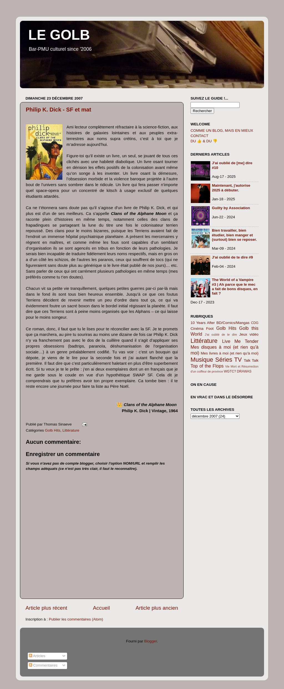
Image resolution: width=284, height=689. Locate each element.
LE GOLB (59, 35)
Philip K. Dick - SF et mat (58, 110)
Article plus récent (46, 608)
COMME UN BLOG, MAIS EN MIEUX (222, 130)
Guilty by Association (231, 208)
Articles (37, 656)
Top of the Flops (207, 365)
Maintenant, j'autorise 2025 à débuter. (231, 187)
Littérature (70, 430)
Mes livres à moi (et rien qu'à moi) (229, 353)
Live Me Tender (240, 341)
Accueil (101, 608)
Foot (210, 328)
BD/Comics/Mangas (232, 323)
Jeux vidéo (248, 334)
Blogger (150, 641)
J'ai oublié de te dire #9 (232, 257)
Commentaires (43, 665)
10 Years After (203, 323)
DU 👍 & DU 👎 (204, 141)
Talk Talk (251, 360)
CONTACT (199, 136)
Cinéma (197, 328)
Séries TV (228, 359)
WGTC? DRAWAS (238, 371)
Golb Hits (52, 430)
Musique (202, 359)
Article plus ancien (157, 608)
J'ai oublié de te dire (221, 334)
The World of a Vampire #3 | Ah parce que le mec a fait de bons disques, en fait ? (235, 286)
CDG (254, 323)
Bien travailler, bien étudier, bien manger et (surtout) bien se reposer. (234, 234)
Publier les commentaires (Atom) (76, 619)
